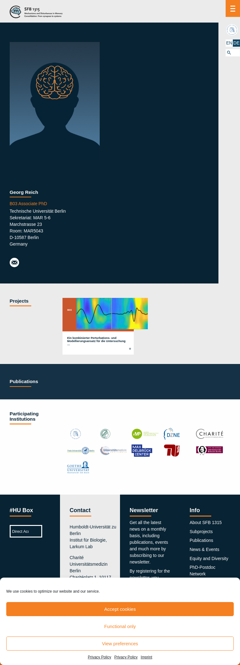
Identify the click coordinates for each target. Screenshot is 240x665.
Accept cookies (120, 609)
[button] (233, 52)
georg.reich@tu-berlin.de (14, 262)
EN (229, 42)
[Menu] (233, 8)
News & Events (204, 549)
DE (236, 42)
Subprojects (201, 531)
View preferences (120, 643)
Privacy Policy (99, 657)
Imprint (146, 657)
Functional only (120, 626)
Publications (201, 540)
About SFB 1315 (206, 522)
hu (233, 29)
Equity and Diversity (209, 558)
